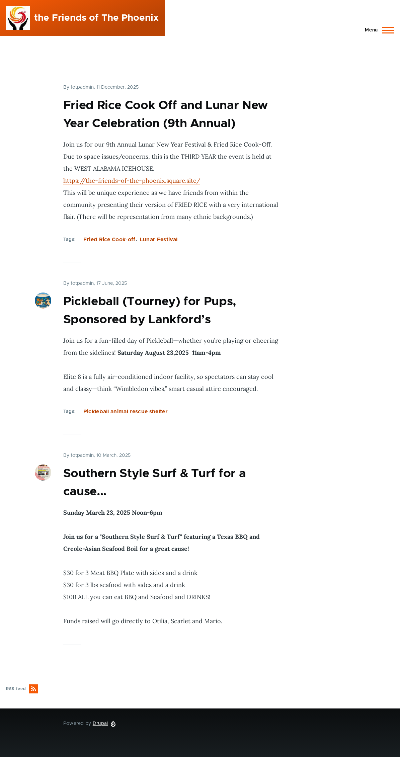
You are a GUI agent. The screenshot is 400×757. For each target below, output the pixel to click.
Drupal (100, 723)
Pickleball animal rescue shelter (125, 411)
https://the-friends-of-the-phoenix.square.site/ (131, 180)
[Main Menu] (377, 30)
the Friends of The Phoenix (96, 18)
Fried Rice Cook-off (109, 239)
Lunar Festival (158, 239)
